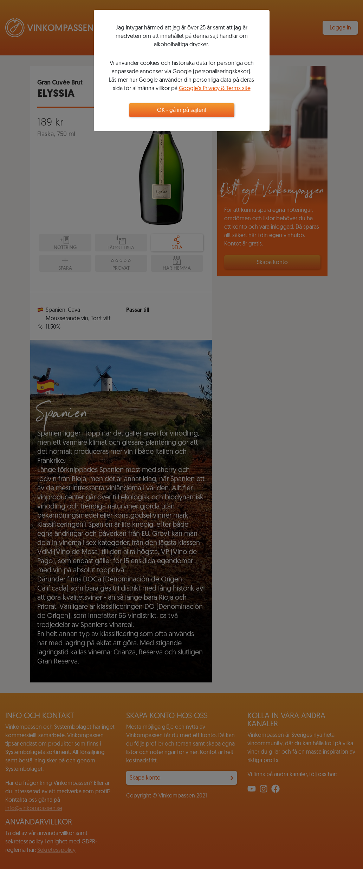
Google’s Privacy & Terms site (215, 89)
